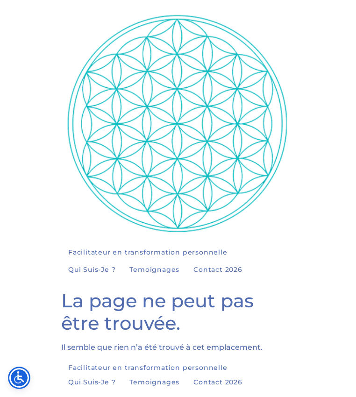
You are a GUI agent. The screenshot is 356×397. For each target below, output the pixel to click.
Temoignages (154, 269)
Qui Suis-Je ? (91, 269)
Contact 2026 (217, 269)
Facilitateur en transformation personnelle (148, 252)
